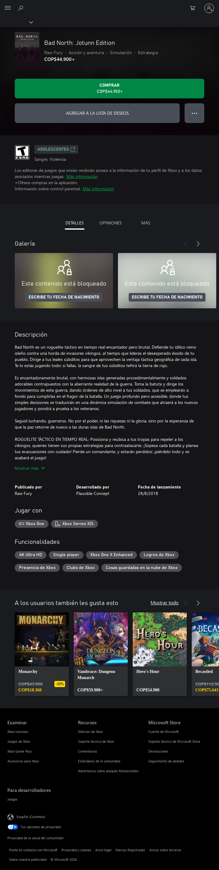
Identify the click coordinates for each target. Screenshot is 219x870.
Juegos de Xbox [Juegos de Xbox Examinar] (18, 741)
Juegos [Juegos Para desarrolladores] (12, 799)
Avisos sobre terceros (165, 850)
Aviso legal (103, 850)
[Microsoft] (109, 4)
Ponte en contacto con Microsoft (33, 850)
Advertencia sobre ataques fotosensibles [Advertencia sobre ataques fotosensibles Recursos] (108, 771)
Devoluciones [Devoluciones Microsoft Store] (158, 751)
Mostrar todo (164, 602)
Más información (82, 176)
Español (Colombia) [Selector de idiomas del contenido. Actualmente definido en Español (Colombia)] (31, 817)
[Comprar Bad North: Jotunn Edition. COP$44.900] (109, 88)
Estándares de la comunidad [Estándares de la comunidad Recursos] (99, 761)
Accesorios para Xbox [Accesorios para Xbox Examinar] (23, 761)
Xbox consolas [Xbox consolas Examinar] (17, 732)
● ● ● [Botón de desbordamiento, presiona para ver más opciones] (194, 113)
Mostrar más (30, 468)
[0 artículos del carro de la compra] (194, 8)
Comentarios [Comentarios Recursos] (87, 751)
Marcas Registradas (130, 850)
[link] (42, 654)
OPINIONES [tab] (111, 223)
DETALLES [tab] (74, 223)
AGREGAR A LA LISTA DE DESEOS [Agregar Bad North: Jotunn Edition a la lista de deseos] (97, 113)
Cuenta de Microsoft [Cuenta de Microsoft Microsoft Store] (163, 732)
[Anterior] (186, 243)
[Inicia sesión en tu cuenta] (209, 8)
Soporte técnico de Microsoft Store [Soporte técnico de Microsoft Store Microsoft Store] (174, 741)
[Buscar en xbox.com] (21, 8)
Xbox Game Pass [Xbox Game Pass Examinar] (19, 751)
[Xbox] (16, 22)
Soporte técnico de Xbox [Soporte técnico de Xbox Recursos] (96, 741)
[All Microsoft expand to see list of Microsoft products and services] (7, 8)
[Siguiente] (198, 243)
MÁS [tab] (145, 223)
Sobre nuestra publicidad (27, 859)
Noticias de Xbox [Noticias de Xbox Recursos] (90, 732)
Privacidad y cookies (76, 850)
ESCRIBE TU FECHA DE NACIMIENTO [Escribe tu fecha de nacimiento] (64, 297)
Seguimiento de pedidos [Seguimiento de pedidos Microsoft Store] (166, 761)
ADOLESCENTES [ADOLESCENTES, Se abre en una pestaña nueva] (56, 149)
